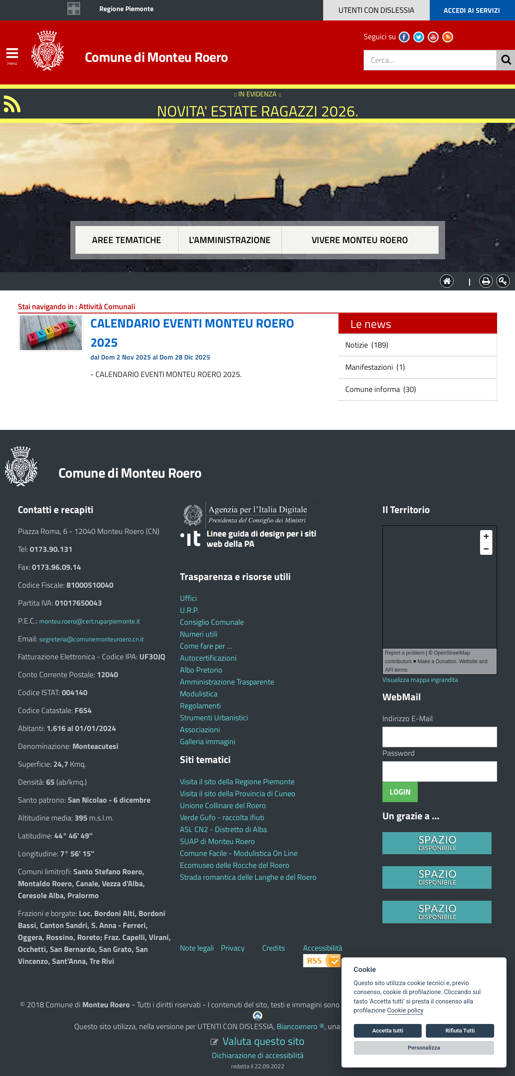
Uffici (188, 598)
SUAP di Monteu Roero (217, 841)
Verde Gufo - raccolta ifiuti (222, 817)
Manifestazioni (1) (374, 367)
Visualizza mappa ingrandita (420, 679)
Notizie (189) (366, 345)
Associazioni (200, 729)
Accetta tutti (387, 1030)
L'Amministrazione (251, 280)
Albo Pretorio (201, 670)
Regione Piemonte (126, 8)
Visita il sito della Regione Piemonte (237, 781)
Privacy (233, 948)
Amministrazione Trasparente (227, 681)
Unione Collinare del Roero (223, 805)
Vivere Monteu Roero (360, 240)
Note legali (197, 948)
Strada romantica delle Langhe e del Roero (248, 877)
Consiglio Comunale (212, 622)
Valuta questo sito (263, 1040)
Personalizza (424, 1047)
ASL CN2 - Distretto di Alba (223, 829)
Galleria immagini (207, 741)
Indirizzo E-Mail (407, 718)
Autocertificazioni (208, 658)
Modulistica (198, 693)
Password (398, 753)
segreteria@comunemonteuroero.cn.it (91, 639)
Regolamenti (200, 705)
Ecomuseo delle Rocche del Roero (234, 865)
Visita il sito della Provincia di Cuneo (237, 793)
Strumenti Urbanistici (214, 717)
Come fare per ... (206, 646)
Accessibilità (322, 948)
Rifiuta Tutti (460, 1030)
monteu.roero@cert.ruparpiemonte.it (89, 621)
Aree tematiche (126, 240)
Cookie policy (405, 1010)
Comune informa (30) (380, 389)
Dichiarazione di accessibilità (258, 1055)
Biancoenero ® (300, 1026)
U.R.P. (189, 610)
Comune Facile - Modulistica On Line (239, 853)
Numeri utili (198, 634)
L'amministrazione (230, 240)
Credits (273, 948)
